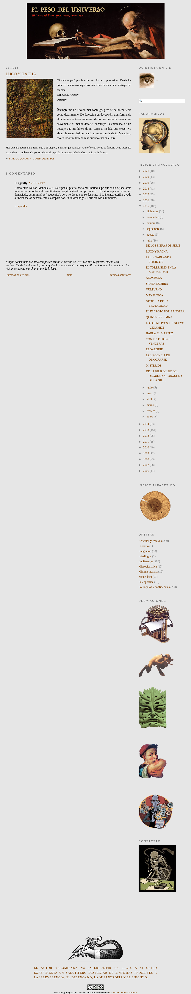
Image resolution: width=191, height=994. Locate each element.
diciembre (153, 211)
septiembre (153, 228)
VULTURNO (154, 289)
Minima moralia (148, 571)
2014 (146, 424)
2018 (146, 188)
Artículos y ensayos (150, 540)
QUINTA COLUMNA (159, 317)
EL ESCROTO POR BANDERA (165, 311)
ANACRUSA (154, 277)
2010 (146, 447)
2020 (146, 176)
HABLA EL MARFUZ (159, 333)
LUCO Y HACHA (21, 74)
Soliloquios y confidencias (32, 158)
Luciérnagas (146, 561)
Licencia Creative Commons (123, 992)
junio (150, 387)
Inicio (69, 275)
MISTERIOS (153, 365)
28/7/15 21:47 (36, 183)
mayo (150, 393)
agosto (151, 234)
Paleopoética (146, 582)
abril (150, 399)
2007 (146, 464)
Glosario (144, 546)
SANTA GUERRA (157, 283)
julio (150, 240)
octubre (151, 223)
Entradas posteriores (17, 275)
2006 (146, 470)
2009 (146, 453)
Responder (21, 206)
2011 (146, 441)
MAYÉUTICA (154, 295)
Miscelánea (145, 576)
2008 (146, 459)
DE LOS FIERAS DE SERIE (163, 245)
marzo (151, 405)
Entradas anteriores (120, 275)
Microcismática (148, 566)
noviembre (153, 217)
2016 (146, 200)
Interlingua (145, 556)
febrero (151, 411)
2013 (146, 430)
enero (150, 416)
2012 (146, 435)
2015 (146, 206)
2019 (146, 182)
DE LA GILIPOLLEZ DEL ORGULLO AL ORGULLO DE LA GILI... (164, 376)
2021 (146, 170)
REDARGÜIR (154, 349)
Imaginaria (145, 551)
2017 (146, 194)
